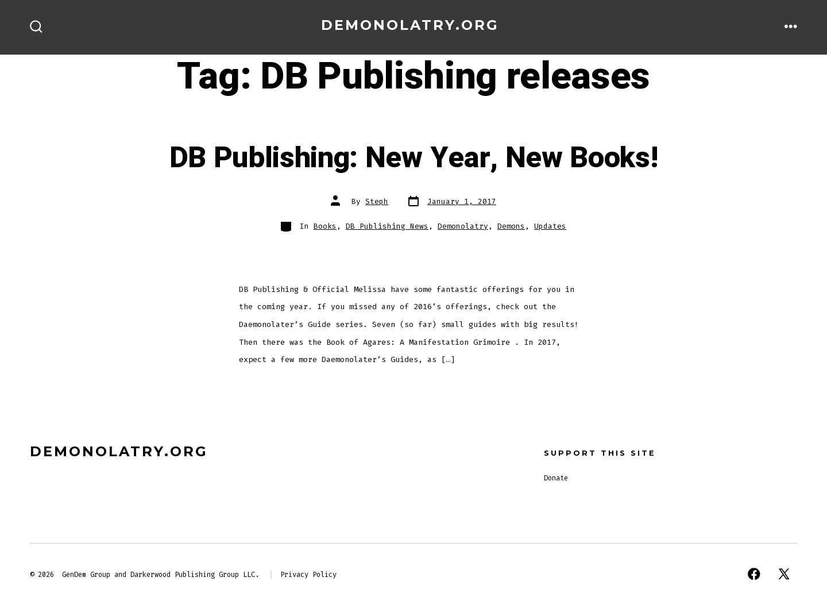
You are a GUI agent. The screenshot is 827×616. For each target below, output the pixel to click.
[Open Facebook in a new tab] (754, 574)
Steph (376, 201)
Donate (556, 478)
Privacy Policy (308, 574)
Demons (511, 226)
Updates (550, 226)
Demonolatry (463, 226)
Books (325, 226)
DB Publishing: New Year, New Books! (413, 158)
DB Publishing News (387, 226)
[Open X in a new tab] (784, 574)
